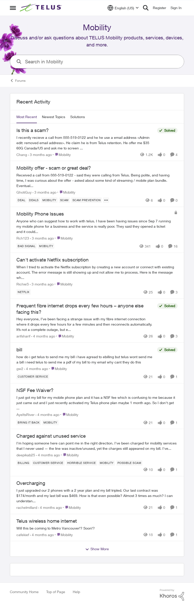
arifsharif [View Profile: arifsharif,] (23, 336)
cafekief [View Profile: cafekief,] (22, 534)
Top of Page (55, 592)
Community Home (24, 592)
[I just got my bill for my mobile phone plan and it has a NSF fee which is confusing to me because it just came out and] (97, 402)
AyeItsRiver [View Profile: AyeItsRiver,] (25, 414)
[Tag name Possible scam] (129, 463)
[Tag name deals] (34, 200)
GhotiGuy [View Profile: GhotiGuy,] (24, 192)
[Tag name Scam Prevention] (86, 200)
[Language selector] (123, 8)
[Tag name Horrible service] (81, 463)
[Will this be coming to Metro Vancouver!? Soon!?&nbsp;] (97, 528)
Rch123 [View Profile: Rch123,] (22, 238)
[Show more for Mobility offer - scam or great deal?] (106, 200)
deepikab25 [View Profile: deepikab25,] (25, 455)
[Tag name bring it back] (28, 422)
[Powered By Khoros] (172, 595)
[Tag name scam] (64, 200)
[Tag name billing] (23, 463)
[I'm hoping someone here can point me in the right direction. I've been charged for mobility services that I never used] (97, 445)
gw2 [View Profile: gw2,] (19, 368)
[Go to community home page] (41, 8)
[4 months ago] (43, 336)
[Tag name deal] (21, 200)
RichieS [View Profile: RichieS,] (22, 284)
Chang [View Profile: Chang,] (21, 154)
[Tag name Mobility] (49, 200)
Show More (97, 549)
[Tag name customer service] (32, 376)
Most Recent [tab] (26, 117)
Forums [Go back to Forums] (18, 80)
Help (76, 592)
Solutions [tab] (77, 117)
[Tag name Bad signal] (26, 246)
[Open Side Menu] (12, 8)
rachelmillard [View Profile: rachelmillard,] (26, 507)
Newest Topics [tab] (53, 117)
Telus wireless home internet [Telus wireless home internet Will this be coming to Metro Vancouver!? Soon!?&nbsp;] (46, 521)
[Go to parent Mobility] (62, 154)
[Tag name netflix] (23, 292)
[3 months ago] (40, 154)
